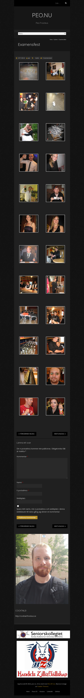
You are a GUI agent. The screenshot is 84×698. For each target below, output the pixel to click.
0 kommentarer (47, 58)
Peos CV (34, 691)
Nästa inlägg (60, 434)
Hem (51, 39)
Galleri (56, 39)
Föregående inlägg (26, 434)
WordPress (51, 684)
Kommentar (22, 456)
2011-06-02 (21, 58)
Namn (20, 482)
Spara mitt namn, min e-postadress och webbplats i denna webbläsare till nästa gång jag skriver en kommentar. (41, 510)
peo (29, 58)
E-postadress (23, 490)
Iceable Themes (42, 686)
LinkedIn (50, 691)
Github (57, 691)
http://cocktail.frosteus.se (25, 616)
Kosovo (42, 691)
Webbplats (21, 498)
